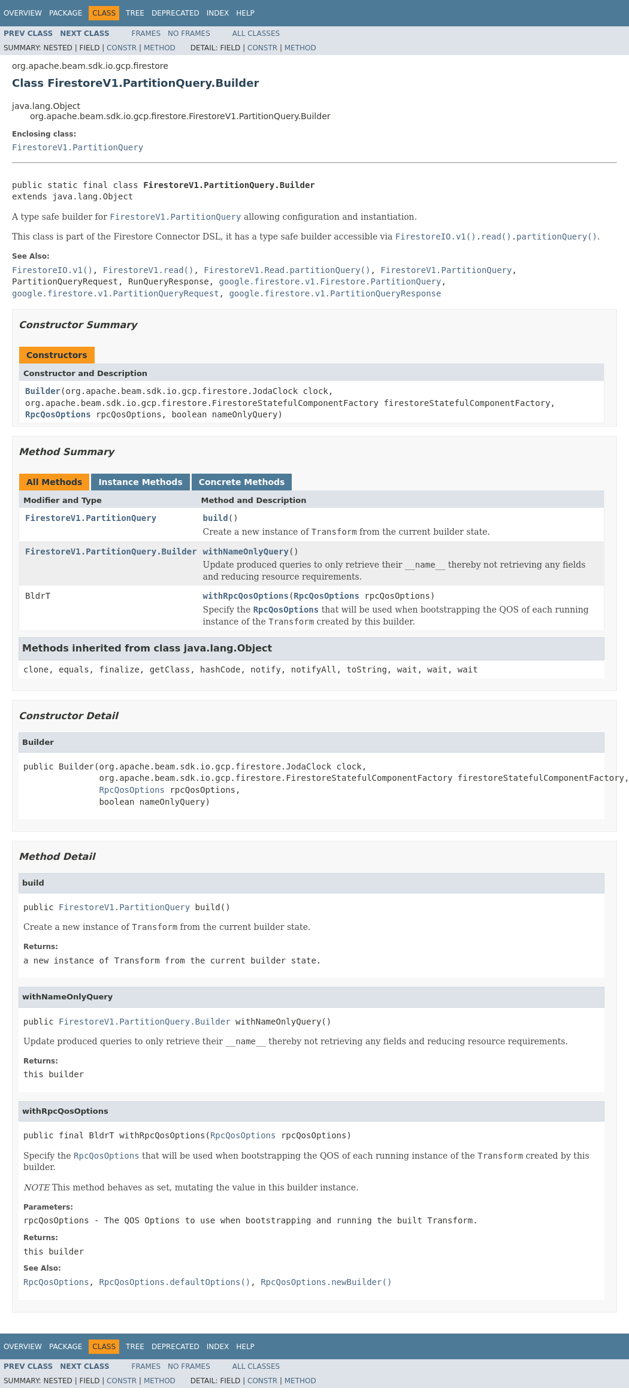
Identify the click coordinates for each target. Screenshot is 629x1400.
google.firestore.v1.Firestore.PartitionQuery (330, 281)
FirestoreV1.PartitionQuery (77, 147)
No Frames (189, 33)
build (215, 518)
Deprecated (175, 13)
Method (160, 48)
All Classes (256, 33)
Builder (43, 391)
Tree (135, 13)
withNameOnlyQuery (246, 551)
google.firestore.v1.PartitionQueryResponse (335, 293)
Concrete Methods (242, 482)
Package (65, 13)
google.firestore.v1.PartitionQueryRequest (115, 293)
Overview (23, 13)
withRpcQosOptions (246, 596)
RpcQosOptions (58, 414)
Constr (122, 48)
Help (245, 13)
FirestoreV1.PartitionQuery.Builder (111, 551)
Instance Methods (140, 482)
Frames (146, 33)
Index (218, 13)
